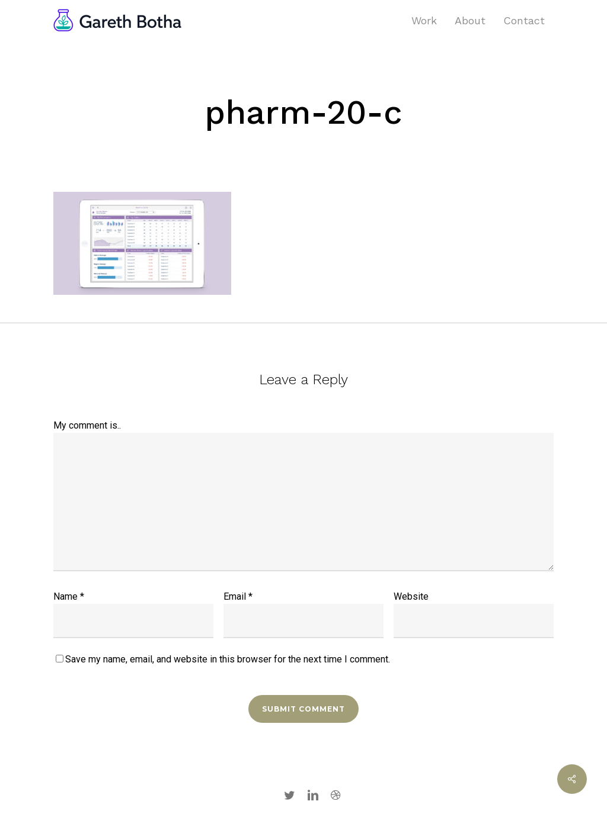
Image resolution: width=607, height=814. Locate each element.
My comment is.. (87, 425)
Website (411, 596)
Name (68, 596)
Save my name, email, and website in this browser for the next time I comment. (227, 659)
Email (238, 596)
